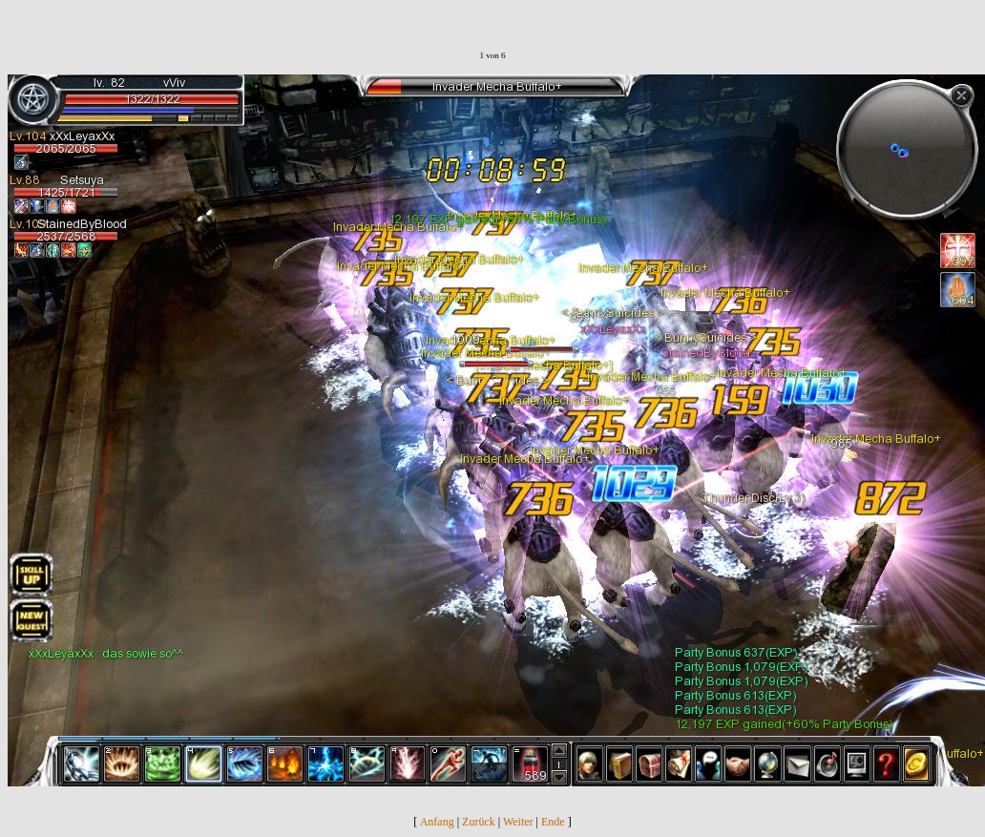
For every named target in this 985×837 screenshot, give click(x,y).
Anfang (437, 821)
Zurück (478, 821)
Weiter (518, 821)
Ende (553, 821)
